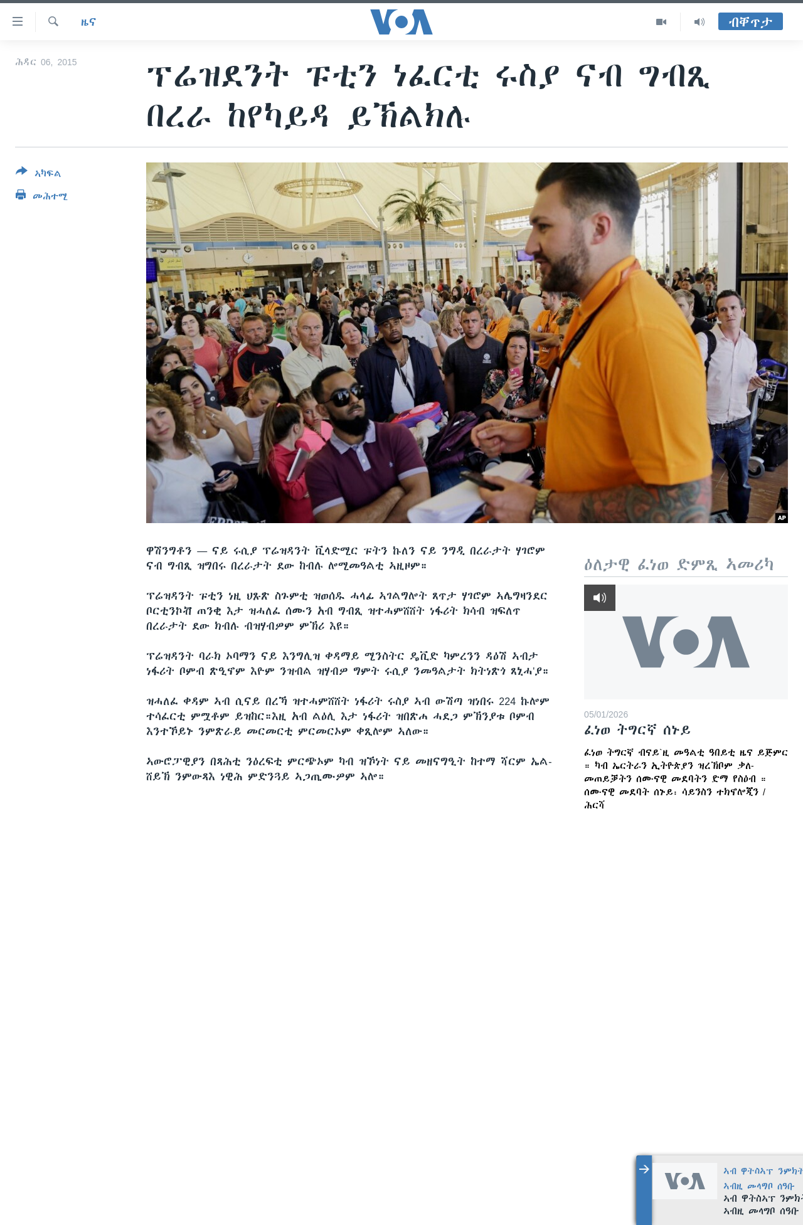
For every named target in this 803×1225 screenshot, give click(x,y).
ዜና (89, 22)
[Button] (38, 175)
